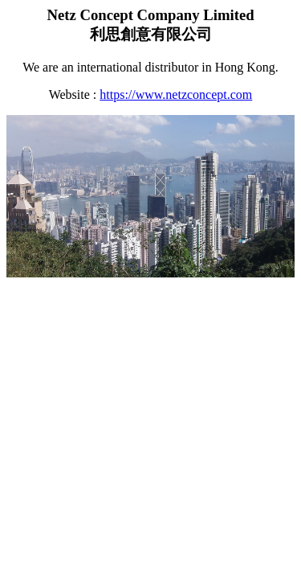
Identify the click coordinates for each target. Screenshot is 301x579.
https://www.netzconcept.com (176, 94)
